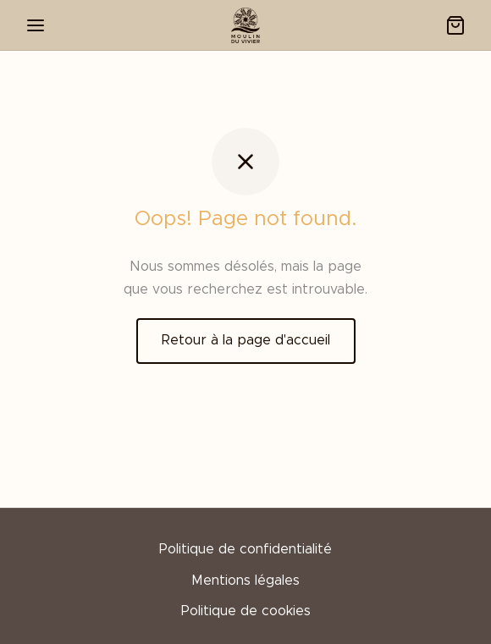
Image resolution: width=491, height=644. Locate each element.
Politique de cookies (246, 611)
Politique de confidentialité (245, 549)
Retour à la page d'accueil (246, 340)
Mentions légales (245, 580)
